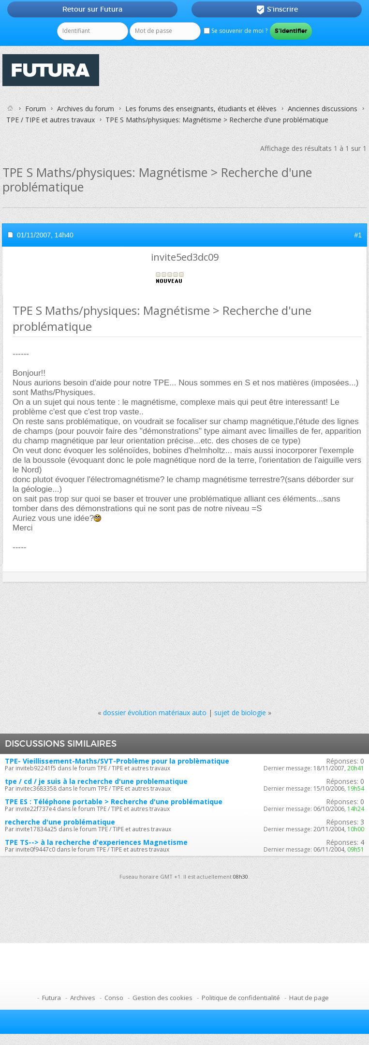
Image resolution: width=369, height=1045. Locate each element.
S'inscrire (277, 10)
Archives (82, 997)
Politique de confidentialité (241, 997)
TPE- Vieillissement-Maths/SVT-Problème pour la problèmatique (117, 760)
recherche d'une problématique (60, 821)
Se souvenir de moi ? (235, 31)
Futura (51, 997)
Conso (113, 997)
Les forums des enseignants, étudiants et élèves (201, 108)
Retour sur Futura (92, 9)
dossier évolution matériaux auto (155, 712)
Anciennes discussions (322, 108)
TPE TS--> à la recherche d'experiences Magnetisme (96, 842)
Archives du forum (85, 108)
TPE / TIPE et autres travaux (50, 119)
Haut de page (309, 997)
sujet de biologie (240, 712)
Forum (35, 108)
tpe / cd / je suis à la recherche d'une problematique (96, 781)
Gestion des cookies (162, 997)
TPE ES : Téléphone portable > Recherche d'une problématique (113, 801)
